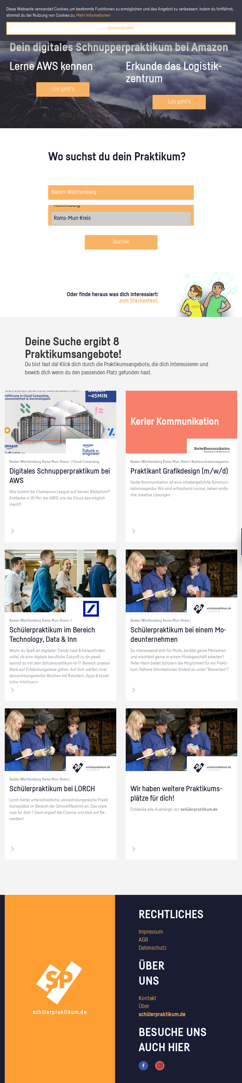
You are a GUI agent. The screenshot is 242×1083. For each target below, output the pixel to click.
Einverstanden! (121, 28)
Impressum (151, 932)
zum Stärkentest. (138, 301)
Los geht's (63, 89)
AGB (143, 940)
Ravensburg (121, 205)
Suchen (121, 242)
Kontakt (147, 998)
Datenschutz (152, 948)
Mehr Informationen (93, 15)
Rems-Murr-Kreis (121, 218)
